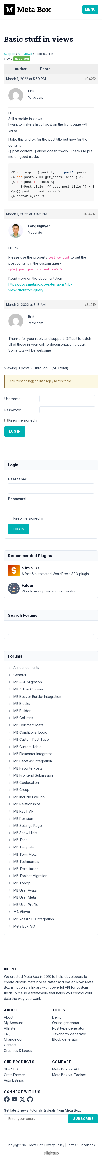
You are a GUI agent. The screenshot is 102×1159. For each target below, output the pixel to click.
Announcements (23, 668)
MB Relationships (24, 804)
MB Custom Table (25, 747)
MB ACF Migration (25, 682)
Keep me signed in (23, 420)
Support (9, 54)
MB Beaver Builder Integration (34, 696)
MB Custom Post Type (28, 739)
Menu (90, 9)
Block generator (65, 1039)
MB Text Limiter (23, 869)
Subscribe (83, 1119)
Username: (12, 399)
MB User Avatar (23, 890)
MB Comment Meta (25, 725)
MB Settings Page (25, 825)
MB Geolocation (23, 783)
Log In (15, 431)
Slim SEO (11, 1069)
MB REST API (21, 811)
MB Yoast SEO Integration (31, 919)
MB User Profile (23, 905)
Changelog (13, 1039)
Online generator (65, 1023)
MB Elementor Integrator (30, 754)
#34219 (90, 305)
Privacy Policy (54, 1145)
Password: (12, 410)
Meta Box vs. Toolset (69, 1075)
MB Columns (20, 718)
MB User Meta (22, 897)
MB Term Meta (22, 854)
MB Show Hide (22, 833)
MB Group (18, 790)
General (17, 675)
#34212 (90, 79)
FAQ (7, 1034)
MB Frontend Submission (30, 775)
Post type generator (68, 1028)
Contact (10, 1045)
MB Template (21, 847)
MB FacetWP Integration (30, 761)
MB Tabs (17, 840)
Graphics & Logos (18, 1050)
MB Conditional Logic (27, 732)
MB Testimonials (23, 861)
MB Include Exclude (26, 797)
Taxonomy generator (69, 1034)
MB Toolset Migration (27, 876)
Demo (57, 1017)
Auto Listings (14, 1080)
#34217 (90, 214)
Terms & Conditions (81, 1145)
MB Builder (19, 711)
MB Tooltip (19, 883)
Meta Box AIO (21, 926)
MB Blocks (19, 703)
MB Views (25, 54)
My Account (13, 1023)
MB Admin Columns (26, 689)
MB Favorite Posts (25, 768)
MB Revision (20, 818)
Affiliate (10, 1028)
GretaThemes (15, 1075)
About (8, 1017)
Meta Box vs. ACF (66, 1069)
